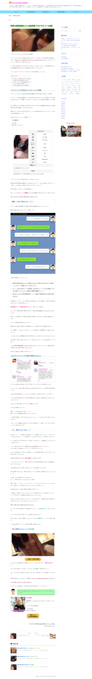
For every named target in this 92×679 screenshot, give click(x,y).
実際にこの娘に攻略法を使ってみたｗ (20, 80)
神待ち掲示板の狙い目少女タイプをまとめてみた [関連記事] (27, 656)
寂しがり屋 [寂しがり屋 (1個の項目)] (74, 89)
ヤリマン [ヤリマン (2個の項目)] (68, 85)
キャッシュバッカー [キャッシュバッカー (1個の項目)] (69, 81)
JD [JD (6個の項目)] (62, 79)
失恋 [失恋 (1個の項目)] (79, 87)
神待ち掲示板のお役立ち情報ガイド (67, 68)
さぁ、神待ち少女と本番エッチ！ (20, 83)
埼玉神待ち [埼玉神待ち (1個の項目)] (69, 87)
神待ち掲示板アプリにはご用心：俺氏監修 (69, 71)
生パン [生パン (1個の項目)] (67, 91)
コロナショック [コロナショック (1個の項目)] (77, 81)
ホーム (11, 15)
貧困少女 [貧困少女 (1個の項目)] (78, 93)
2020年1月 (63, 108)
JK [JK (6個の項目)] (65, 79)
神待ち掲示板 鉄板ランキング (66, 66)
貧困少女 (53, 623)
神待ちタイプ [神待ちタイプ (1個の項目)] (77, 91)
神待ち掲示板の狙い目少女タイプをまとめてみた (70, 43)
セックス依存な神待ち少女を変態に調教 (68, 45)
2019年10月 (63, 113)
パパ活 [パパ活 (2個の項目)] (72, 83)
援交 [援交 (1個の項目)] (62, 91)
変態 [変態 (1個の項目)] (75, 87)
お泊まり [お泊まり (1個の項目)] (78, 79)
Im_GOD (53, 626)
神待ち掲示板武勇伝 (64, 58)
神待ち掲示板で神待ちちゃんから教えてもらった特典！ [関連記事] (29, 648)
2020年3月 (63, 105)
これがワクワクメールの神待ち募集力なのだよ (21, 82)
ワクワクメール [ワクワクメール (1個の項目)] (74, 85)
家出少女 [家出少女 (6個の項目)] (68, 89)
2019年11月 (63, 111)
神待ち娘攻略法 (17, 15)
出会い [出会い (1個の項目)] (63, 87)
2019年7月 (63, 118)
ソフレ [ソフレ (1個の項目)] (68, 83)
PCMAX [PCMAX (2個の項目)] (73, 79)
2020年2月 (63, 106)
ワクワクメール (48, 623)
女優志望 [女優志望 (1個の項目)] (63, 89)
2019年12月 (63, 110)
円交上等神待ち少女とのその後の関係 (20, 85)
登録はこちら (33, 615)
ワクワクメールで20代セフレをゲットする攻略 (21, 78)
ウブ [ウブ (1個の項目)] (62, 81)
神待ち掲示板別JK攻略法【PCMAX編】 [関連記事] (25, 664)
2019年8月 (63, 116)
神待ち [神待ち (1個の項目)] (71, 91)
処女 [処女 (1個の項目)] (79, 85)
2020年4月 (63, 103)
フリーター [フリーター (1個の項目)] (78, 83)
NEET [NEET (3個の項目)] (69, 79)
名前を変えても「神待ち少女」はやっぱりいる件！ (70, 38)
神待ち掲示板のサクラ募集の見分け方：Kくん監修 (70, 69)
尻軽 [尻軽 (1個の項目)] (79, 89)
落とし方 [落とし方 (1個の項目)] (71, 93)
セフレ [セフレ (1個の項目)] (63, 83)
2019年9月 (63, 115)
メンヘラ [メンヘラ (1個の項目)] (63, 85)
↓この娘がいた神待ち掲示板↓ (33, 559)
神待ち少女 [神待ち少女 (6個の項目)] (64, 93)
